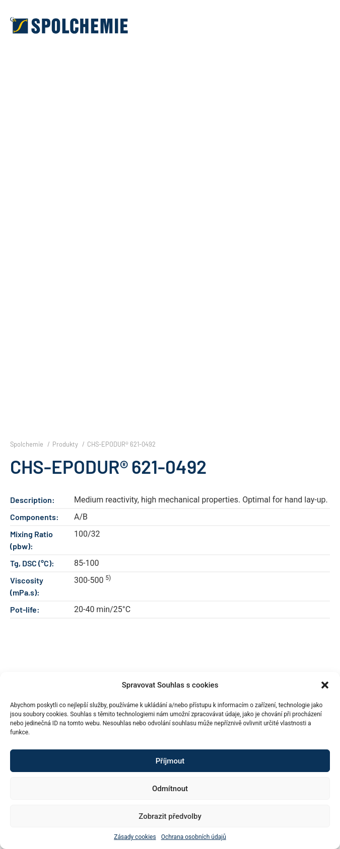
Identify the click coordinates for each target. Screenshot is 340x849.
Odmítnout (170, 788)
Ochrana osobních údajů (193, 836)
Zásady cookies (135, 836)
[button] (325, 685)
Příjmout (170, 761)
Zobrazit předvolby (170, 816)
